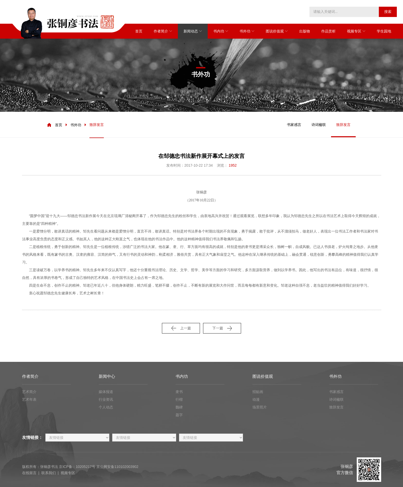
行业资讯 (106, 399)
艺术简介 (29, 392)
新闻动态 (191, 31)
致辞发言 (96, 125)
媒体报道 (106, 392)
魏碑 (179, 407)
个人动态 (106, 407)
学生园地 (384, 31)
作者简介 (161, 31)
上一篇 (181, 328)
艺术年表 (29, 399)
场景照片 (259, 407)
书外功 (245, 31)
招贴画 (257, 392)
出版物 (304, 31)
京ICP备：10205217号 (77, 467)
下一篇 (222, 328)
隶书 (179, 392)
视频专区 (354, 31)
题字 (179, 415)
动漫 (256, 399)
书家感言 (294, 125)
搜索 (387, 12)
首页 (138, 31)
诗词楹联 (319, 125)
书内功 (218, 31)
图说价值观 (275, 31)
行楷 (179, 399)
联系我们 (48, 473)
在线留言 (29, 473)
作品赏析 (328, 31)
